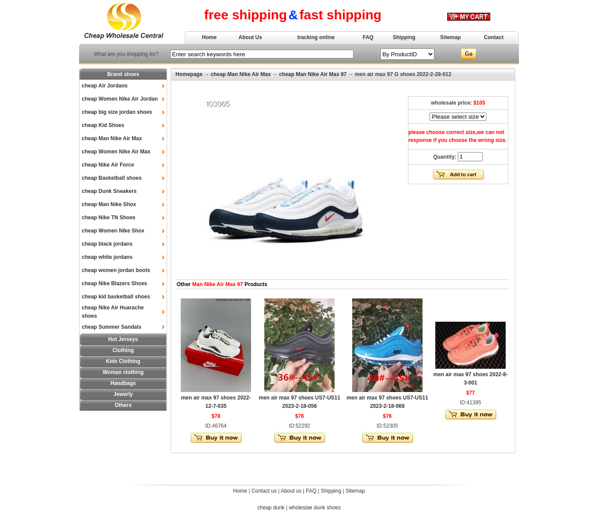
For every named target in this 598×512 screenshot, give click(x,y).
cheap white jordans (107, 257)
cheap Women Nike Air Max (116, 152)
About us (291, 491)
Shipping (404, 37)
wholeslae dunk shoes (315, 508)
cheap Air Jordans (105, 86)
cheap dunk (270, 508)
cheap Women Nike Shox (113, 231)
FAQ (368, 37)
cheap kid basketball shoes (116, 297)
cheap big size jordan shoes (117, 112)
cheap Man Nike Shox (109, 204)
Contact (494, 37)
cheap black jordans (107, 244)
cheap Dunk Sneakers (109, 191)
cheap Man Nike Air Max (112, 138)
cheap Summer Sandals (111, 327)
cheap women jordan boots (116, 270)
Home (209, 37)
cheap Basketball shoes (112, 178)
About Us (250, 37)
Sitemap (450, 37)
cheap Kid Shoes (103, 125)
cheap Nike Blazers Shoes (114, 283)
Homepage (188, 74)
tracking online (316, 37)
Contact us (264, 491)
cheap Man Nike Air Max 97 (313, 74)
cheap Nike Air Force (108, 165)
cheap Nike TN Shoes (108, 217)
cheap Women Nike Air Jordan (120, 99)
